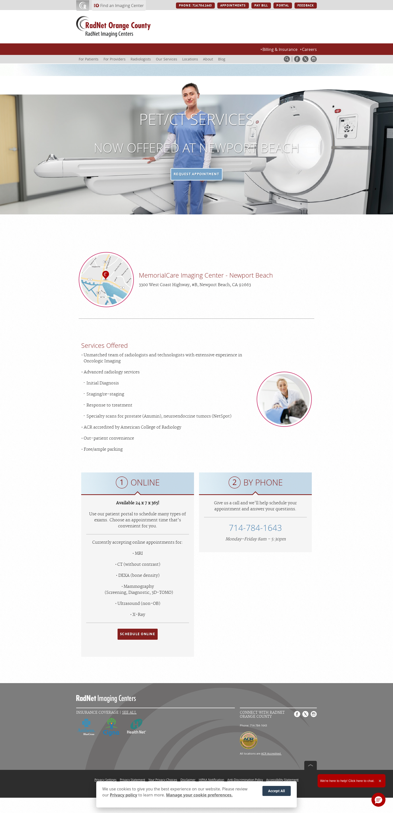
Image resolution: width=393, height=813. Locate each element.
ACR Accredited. (271, 753)
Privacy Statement (132, 780)
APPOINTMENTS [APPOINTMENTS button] (233, 5)
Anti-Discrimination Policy (245, 780)
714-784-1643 (255, 527)
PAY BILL (261, 5)
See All (129, 712)
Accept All (276, 790)
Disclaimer (187, 780)
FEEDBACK (306, 5)
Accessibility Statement (282, 780)
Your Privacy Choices (162, 780)
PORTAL (282, 5)
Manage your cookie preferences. (199, 795)
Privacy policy (123, 795)
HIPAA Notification (211, 780)
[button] (196, 174)
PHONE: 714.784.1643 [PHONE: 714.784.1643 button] (195, 5)
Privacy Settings (105, 780)
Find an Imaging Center (122, 5)
